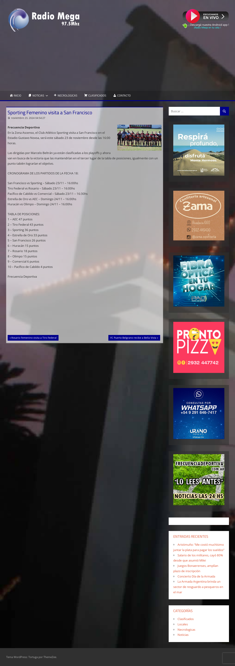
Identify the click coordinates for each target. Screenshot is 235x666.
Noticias (183, 635)
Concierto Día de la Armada (196, 576)
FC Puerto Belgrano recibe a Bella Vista (133, 337)
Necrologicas (186, 630)
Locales (183, 624)
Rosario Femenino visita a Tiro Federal (34, 337)
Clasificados (186, 619)
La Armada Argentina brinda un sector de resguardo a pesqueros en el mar (198, 586)
